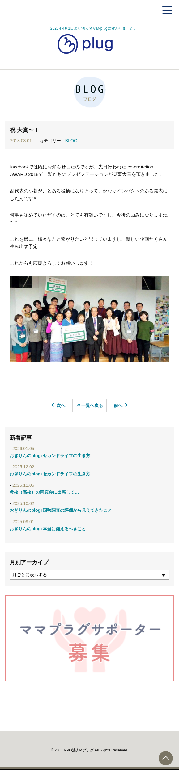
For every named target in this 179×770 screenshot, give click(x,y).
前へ (118, 405)
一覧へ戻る (89, 405)
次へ (61, 405)
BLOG (71, 140)
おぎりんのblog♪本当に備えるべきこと (48, 528)
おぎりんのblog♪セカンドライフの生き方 (50, 455)
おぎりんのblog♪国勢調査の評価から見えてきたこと (61, 510)
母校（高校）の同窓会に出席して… (44, 492)
